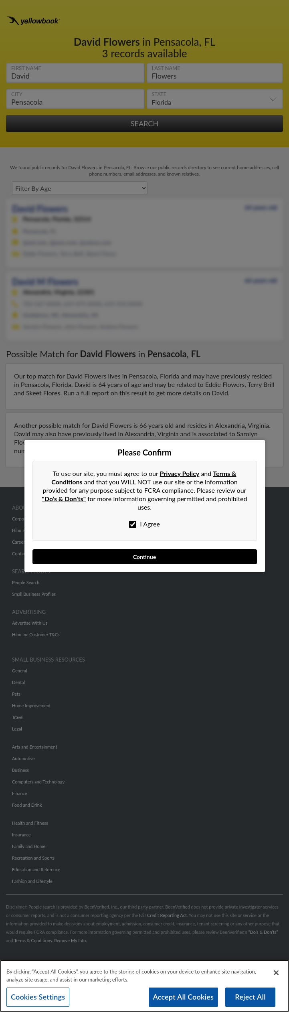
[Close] (276, 974)
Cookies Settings (38, 998)
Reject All (250, 998)
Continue (144, 556)
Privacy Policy (180, 473)
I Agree (144, 524)
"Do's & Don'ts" (64, 498)
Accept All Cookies (183, 998)
